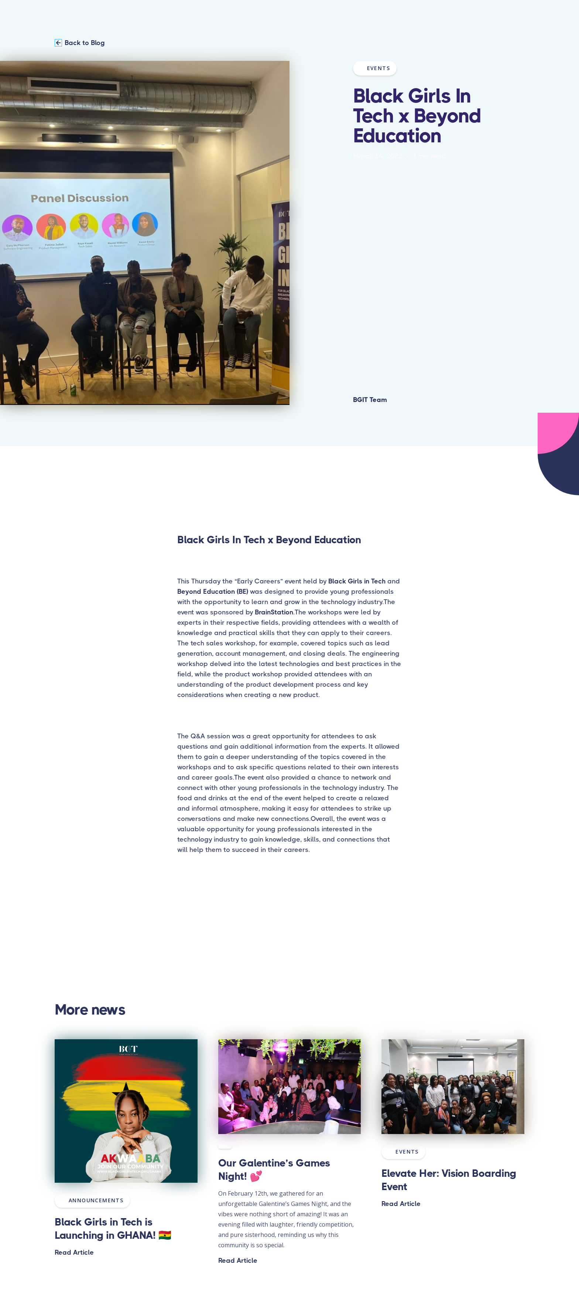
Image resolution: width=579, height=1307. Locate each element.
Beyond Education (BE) (212, 591)
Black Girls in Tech (357, 581)
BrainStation (274, 612)
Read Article (74, 1252)
